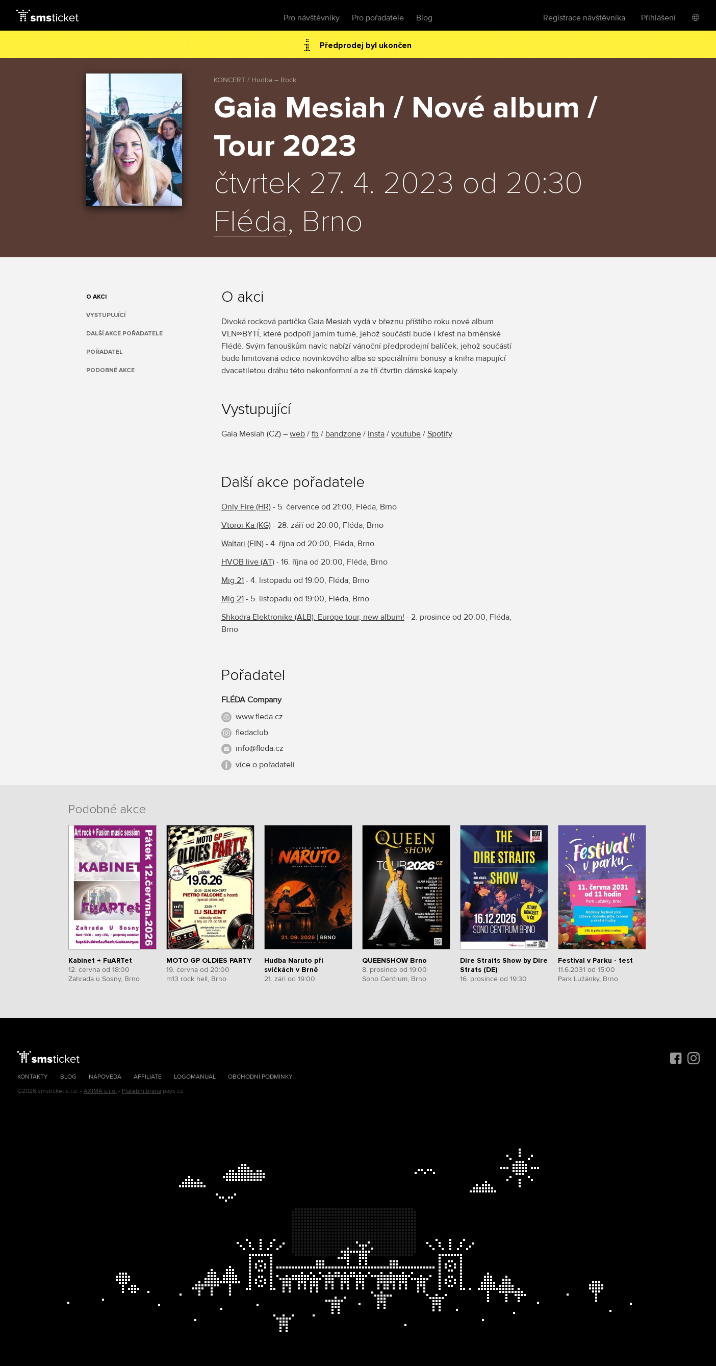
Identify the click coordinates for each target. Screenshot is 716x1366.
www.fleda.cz (259, 717)
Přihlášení (658, 18)
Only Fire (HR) (246, 507)
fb (315, 434)
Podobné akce (110, 370)
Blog (424, 18)
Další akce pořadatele (124, 333)
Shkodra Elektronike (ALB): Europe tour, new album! (312, 617)
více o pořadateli (265, 765)
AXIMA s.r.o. (100, 1091)
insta (376, 434)
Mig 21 (232, 580)
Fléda (250, 222)
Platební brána (141, 1091)
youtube (406, 434)
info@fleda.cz (260, 748)
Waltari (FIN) (242, 544)
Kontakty (32, 1077)
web (297, 434)
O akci (96, 297)
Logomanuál (195, 1077)
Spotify (439, 434)
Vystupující (105, 315)
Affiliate (148, 1077)
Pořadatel (104, 352)
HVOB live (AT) (247, 562)
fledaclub (252, 732)
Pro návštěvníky (312, 18)
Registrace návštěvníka (584, 18)
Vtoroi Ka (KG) (246, 525)
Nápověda (105, 1077)
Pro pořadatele (378, 18)
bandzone (343, 434)
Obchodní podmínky (260, 1077)
